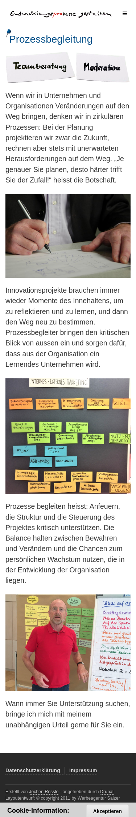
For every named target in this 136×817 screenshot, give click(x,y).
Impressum (83, 770)
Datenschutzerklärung (32, 770)
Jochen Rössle (43, 791)
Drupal (107, 791)
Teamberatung (39, 62)
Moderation (102, 62)
